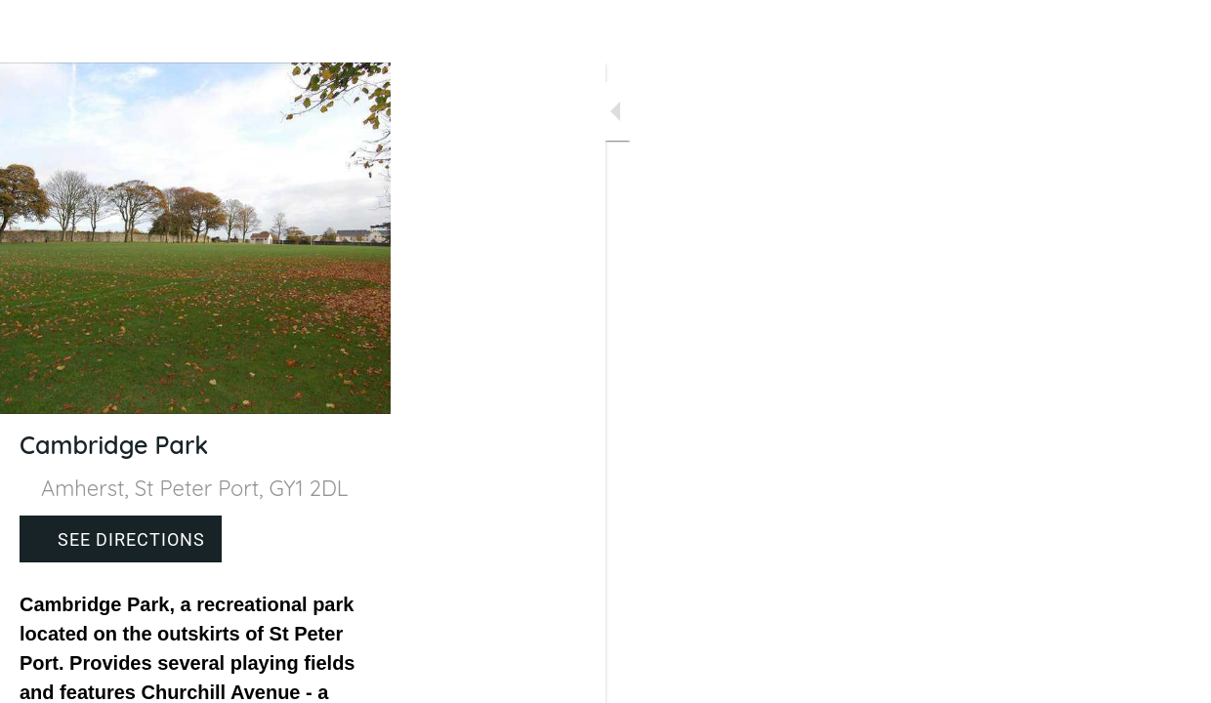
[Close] (31, 31)
